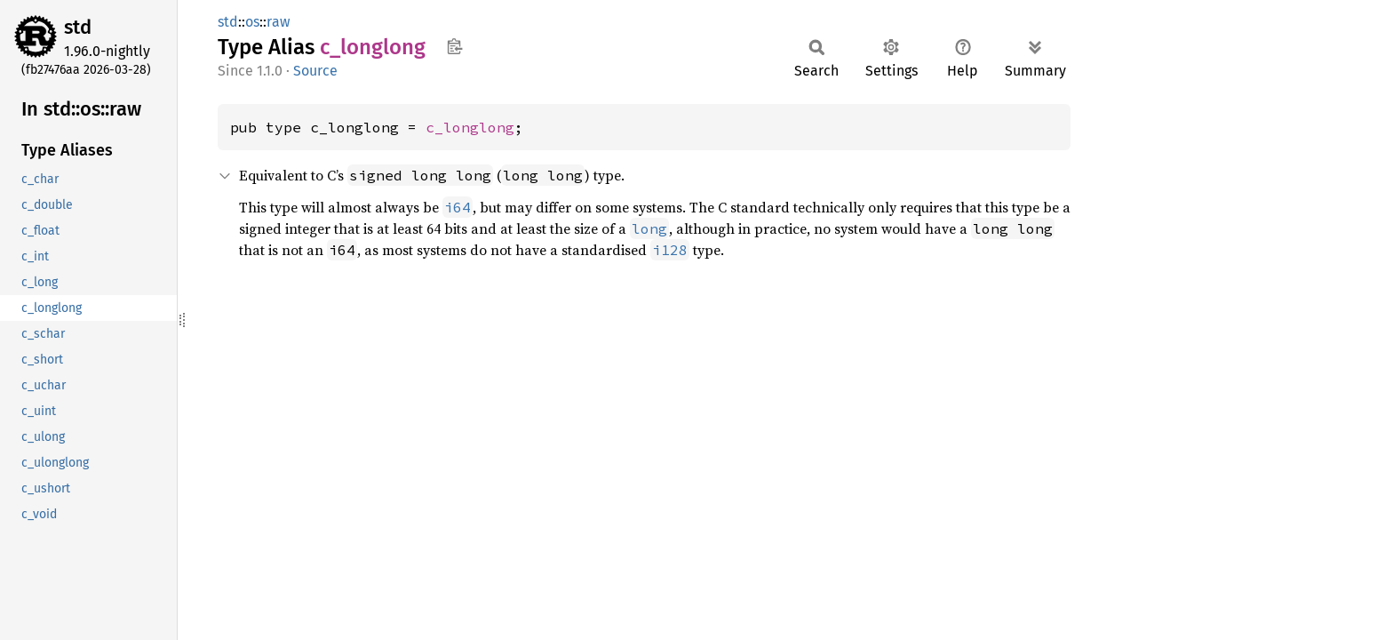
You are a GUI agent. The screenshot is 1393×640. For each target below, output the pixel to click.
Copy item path (454, 46)
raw (278, 21)
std (78, 27)
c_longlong (470, 127)
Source (315, 70)
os (252, 21)
